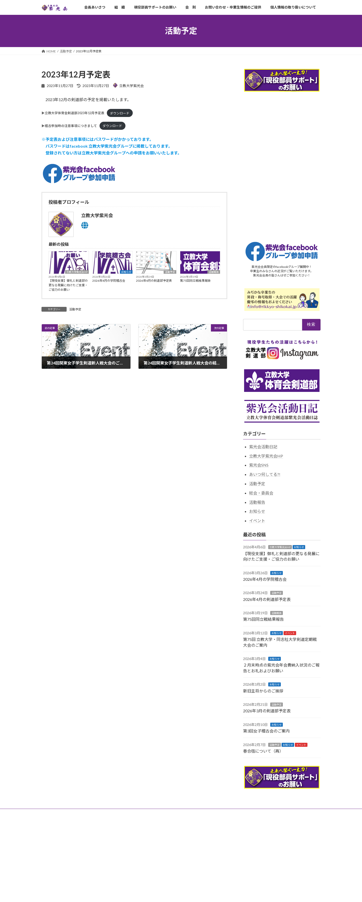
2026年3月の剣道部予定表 (267, 710)
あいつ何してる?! (264, 474)
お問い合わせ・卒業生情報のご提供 (182, 813)
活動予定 (170, 271)
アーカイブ (48, 833)
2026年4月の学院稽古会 (108, 280)
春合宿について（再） (263, 750)
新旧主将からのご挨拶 (263, 690)
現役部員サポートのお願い (111, 813)
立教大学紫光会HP (76, 271)
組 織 (78, 813)
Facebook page (277, 848)
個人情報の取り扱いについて (235, 813)
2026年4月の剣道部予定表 (154, 280)
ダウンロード (119, 113)
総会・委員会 (261, 492)
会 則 (143, 813)
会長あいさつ (55, 813)
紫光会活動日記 (263, 446)
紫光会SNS (258, 465)
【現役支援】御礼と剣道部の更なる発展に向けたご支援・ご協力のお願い (68, 285)
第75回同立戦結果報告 (195, 280)
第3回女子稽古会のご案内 (266, 730)
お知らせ (126, 271)
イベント (257, 520)
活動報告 (214, 271)
